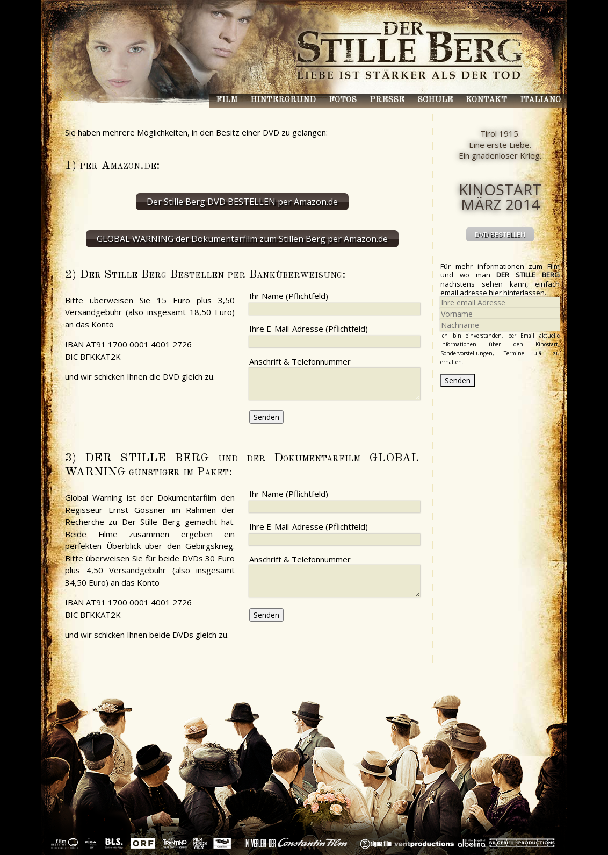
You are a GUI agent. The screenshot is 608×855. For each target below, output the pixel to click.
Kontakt (486, 100)
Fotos (343, 100)
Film (226, 100)
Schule (435, 100)
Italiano (540, 100)
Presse (387, 100)
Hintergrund (283, 100)
